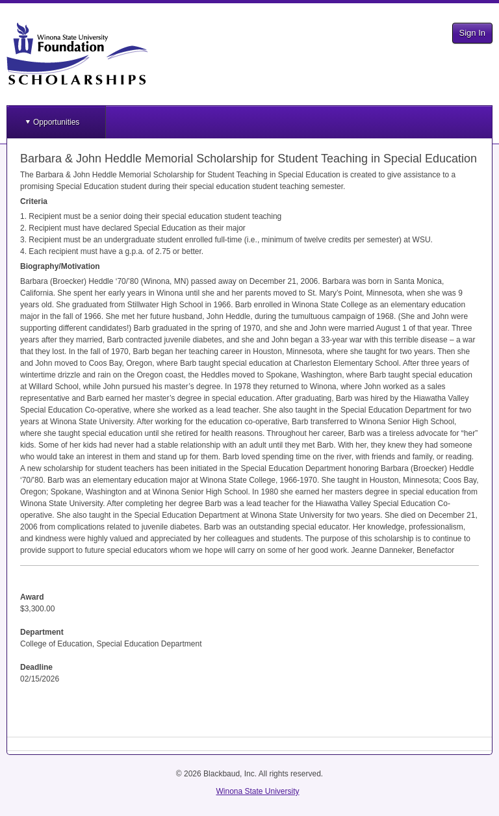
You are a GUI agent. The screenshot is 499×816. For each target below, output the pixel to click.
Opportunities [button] (56, 122)
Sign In (472, 33)
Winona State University (257, 791)
